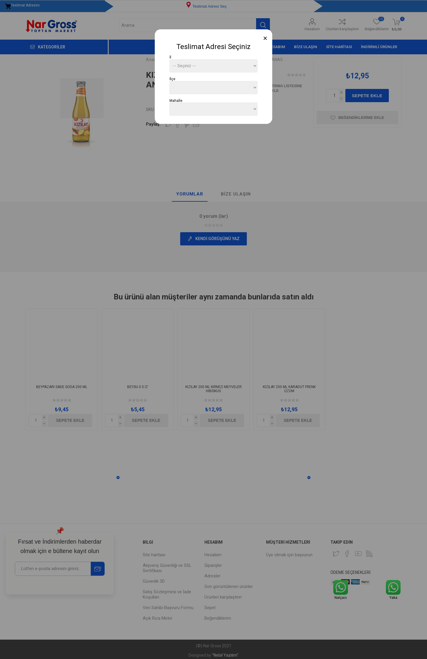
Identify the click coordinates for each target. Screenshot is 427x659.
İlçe (172, 79)
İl (170, 57)
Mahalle (175, 100)
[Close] (265, 38)
